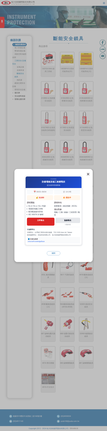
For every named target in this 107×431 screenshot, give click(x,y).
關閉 (53, 253)
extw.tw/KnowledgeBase (36, 241)
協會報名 (67, 220)
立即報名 (40, 220)
